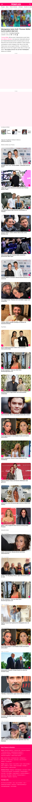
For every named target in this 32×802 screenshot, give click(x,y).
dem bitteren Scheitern (6, 39)
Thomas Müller (4, 37)
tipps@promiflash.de (6, 141)
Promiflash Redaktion (14, 33)
